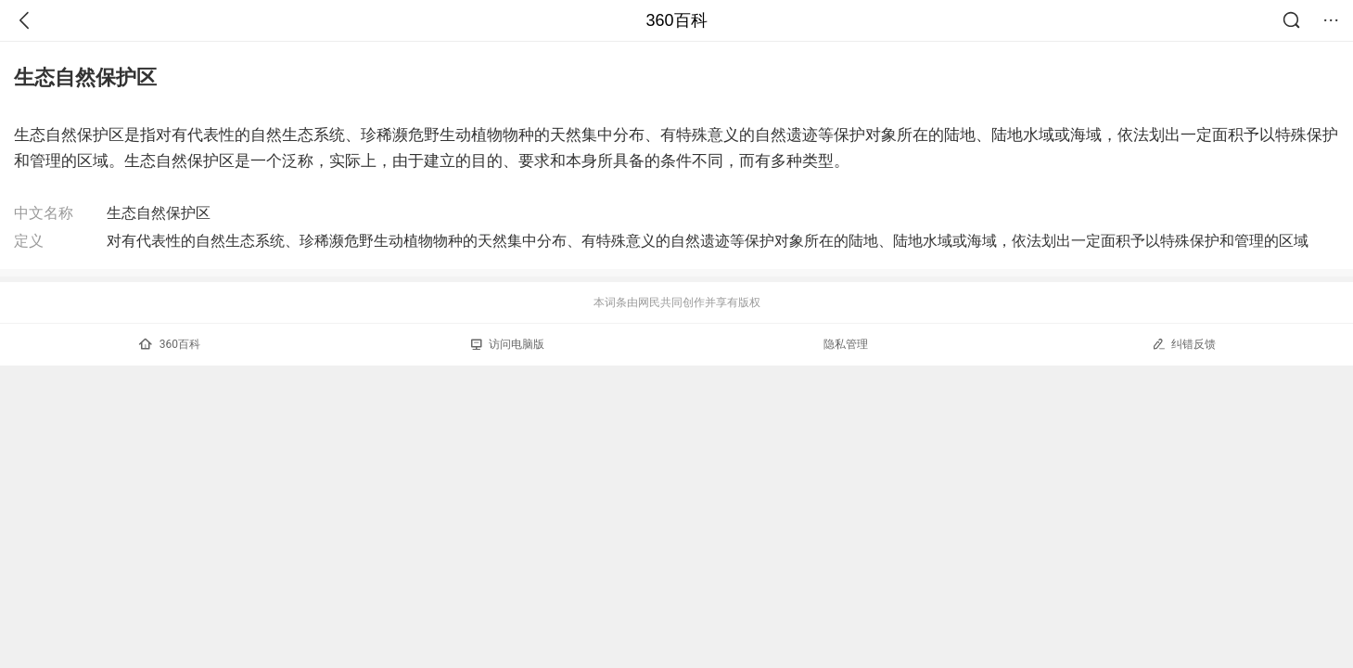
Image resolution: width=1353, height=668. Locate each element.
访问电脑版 (507, 344)
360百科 (676, 20)
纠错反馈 (1184, 344)
